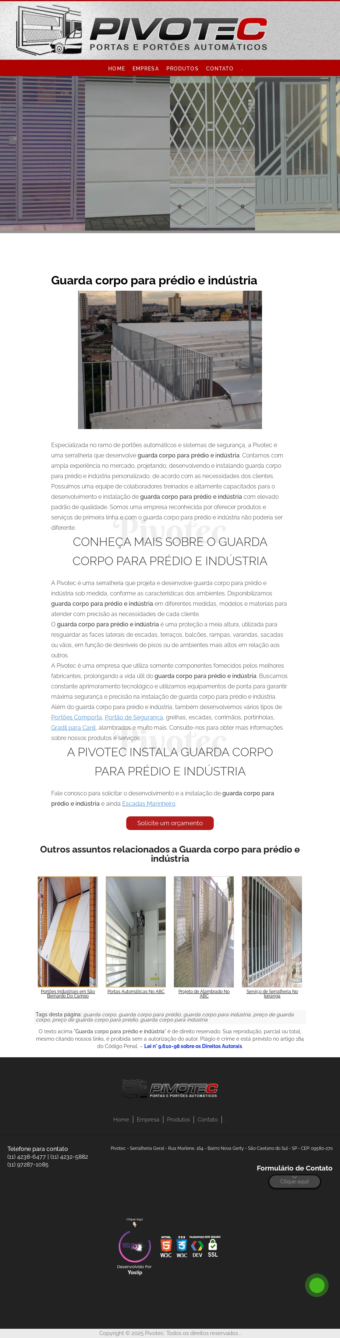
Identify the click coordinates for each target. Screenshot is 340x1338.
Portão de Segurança (134, 717)
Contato (220, 69)
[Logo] (170, 1090)
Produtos (182, 69)
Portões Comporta (76, 717)
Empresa (145, 69)
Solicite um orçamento (170, 823)
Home (116, 69)
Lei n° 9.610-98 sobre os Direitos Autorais (193, 1046)
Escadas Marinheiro (149, 803)
